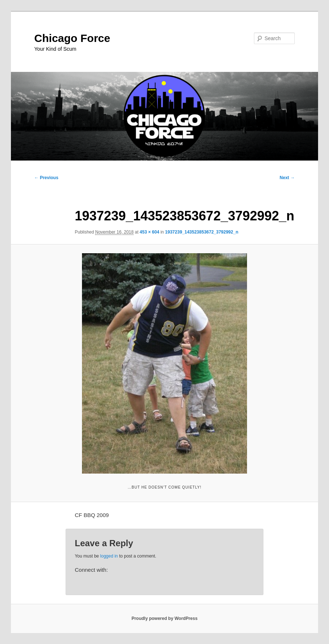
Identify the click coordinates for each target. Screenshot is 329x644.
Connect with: (91, 570)
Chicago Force (72, 38)
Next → (287, 177)
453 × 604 (149, 232)
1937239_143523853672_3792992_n (201, 232)
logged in (109, 556)
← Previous (46, 177)
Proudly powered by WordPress (164, 618)
